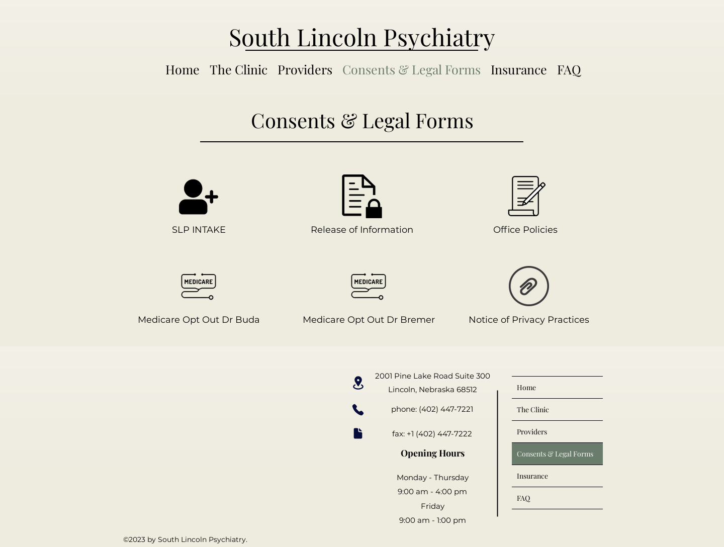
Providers (532, 431)
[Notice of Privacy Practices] (529, 295)
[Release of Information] (362, 205)
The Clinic (533, 409)
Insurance (532, 476)
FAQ (523, 498)
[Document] (358, 433)
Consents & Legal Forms (555, 454)
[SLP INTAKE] (198, 205)
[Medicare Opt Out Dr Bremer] (368, 295)
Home (526, 387)
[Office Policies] (525, 205)
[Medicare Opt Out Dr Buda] (198, 295)
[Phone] (358, 409)
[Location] (358, 383)
